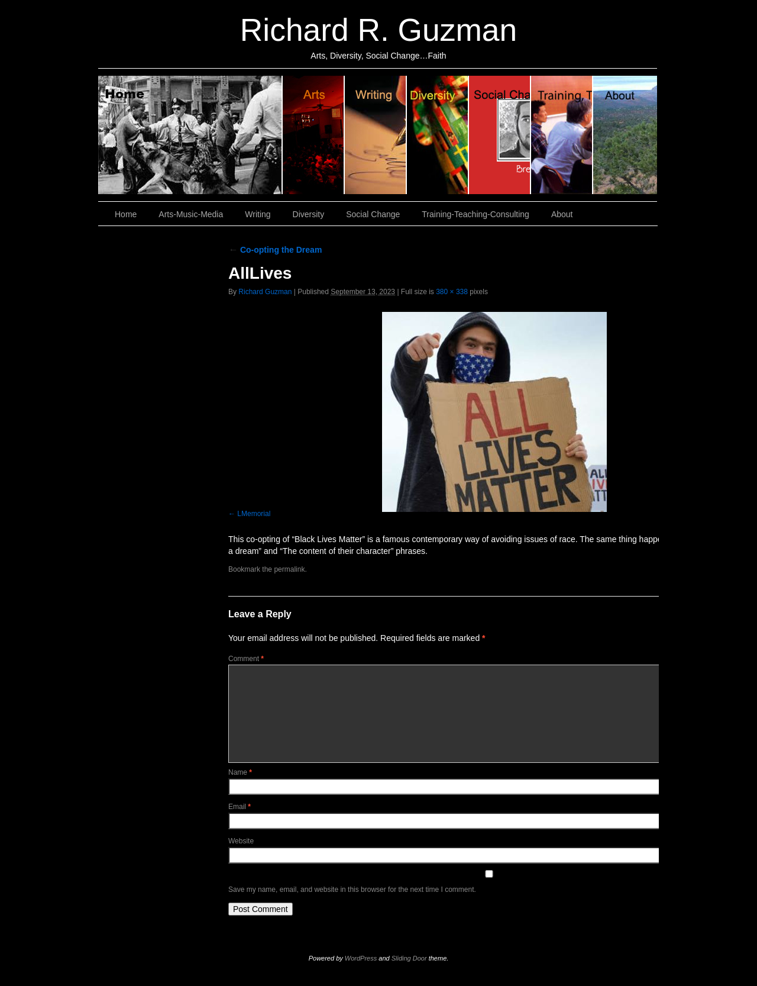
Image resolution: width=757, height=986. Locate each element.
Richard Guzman (265, 292)
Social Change (500, 135)
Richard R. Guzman (378, 29)
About (625, 135)
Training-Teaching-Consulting (475, 214)
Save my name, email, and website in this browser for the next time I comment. (352, 889)
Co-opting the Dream (275, 249)
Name (240, 772)
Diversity (438, 135)
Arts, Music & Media (314, 135)
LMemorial (253, 514)
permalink (289, 569)
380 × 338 (452, 292)
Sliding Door (409, 958)
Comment (246, 659)
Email (239, 807)
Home (190, 135)
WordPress (361, 958)
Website (241, 841)
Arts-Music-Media (190, 214)
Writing (376, 135)
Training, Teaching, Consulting (562, 135)
